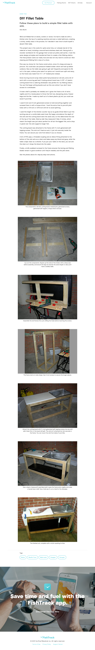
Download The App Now (47, 611)
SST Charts (71, 3)
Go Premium (48, 3)
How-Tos (23, 14)
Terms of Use (36, 644)
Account (89, 3)
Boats (23, 557)
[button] (80, 3)
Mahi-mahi (43, 557)
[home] (8, 2)
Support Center (58, 644)
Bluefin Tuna (32, 557)
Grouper (62, 557)
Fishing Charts (61, 3)
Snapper (53, 557)
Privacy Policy (47, 644)
